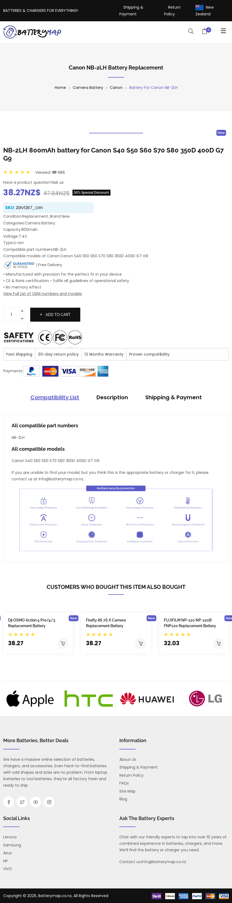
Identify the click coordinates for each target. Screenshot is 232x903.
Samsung (12, 845)
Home (60, 87)
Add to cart (55, 314)
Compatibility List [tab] (54, 397)
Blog (123, 799)
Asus (7, 853)
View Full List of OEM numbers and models (42, 293)
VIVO (7, 868)
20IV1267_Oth (29, 207)
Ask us (58, 182)
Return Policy (131, 775)
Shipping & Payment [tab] (173, 397)
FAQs (124, 783)
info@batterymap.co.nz (163, 861)
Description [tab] (112, 397)
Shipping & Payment (138, 767)
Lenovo (10, 837)
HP (5, 861)
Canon (116, 87)
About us (127, 759)
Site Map (127, 791)
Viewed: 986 (50, 172)
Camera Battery (88, 87)
